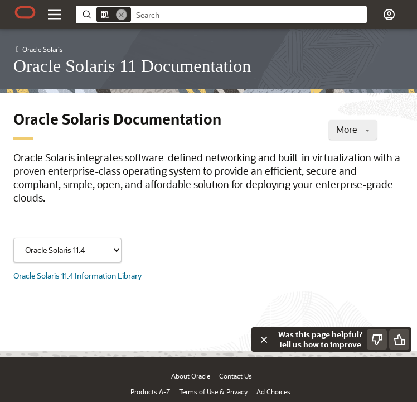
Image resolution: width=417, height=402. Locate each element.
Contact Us (235, 375)
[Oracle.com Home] (25, 12)
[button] (389, 14)
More (353, 129)
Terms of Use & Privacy (213, 391)
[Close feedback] (264, 339)
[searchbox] (249, 15)
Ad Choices (273, 391)
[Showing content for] (67, 250)
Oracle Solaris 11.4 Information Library (77, 275)
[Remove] (121, 14)
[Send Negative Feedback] (377, 339)
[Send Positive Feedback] (399, 339)
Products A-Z (150, 391)
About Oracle (190, 375)
